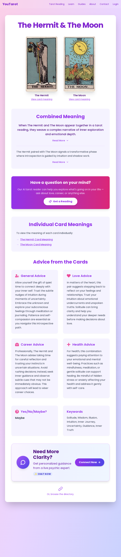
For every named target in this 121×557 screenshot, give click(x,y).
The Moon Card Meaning (36, 244)
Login (115, 4)
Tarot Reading (56, 4)
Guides (82, 4)
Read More (60, 140)
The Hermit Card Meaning (36, 239)
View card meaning (41, 99)
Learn (71, 4)
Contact (104, 4)
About (92, 4)
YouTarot (10, 4)
